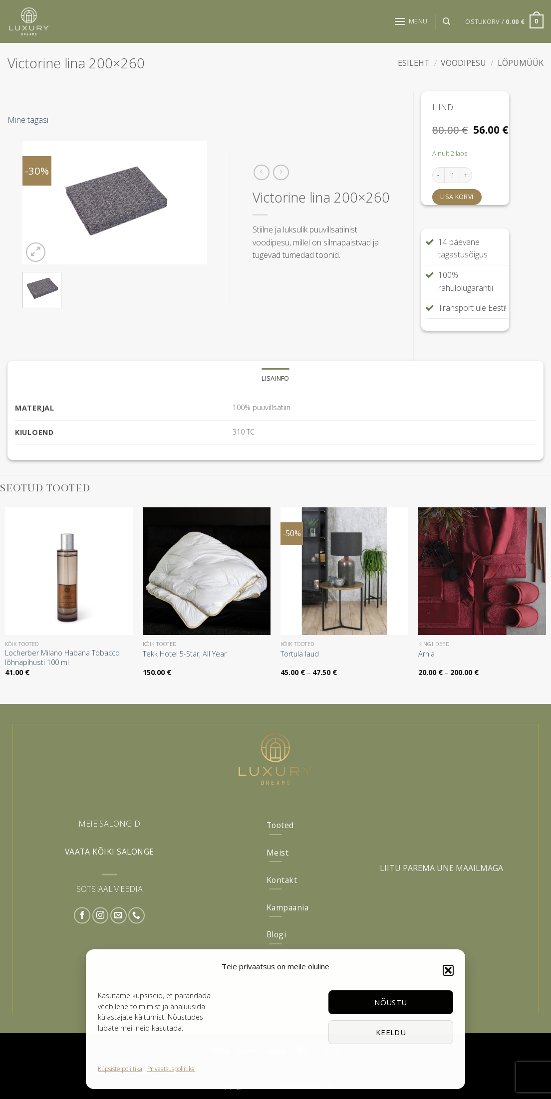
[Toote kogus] (452, 175)
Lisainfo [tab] (275, 378)
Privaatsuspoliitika (171, 1069)
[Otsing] (446, 21)
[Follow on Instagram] (100, 915)
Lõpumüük (521, 62)
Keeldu (391, 1032)
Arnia (426, 654)
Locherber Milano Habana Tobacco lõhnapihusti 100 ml (62, 658)
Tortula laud (299, 654)
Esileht (414, 62)
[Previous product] (280, 172)
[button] (448, 970)
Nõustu (390, 1002)
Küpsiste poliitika (120, 1069)
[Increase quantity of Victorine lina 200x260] (466, 175)
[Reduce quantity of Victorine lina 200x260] (438, 175)
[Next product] (261, 172)
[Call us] (136, 915)
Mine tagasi (27, 119)
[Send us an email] (118, 915)
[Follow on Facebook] (82, 915)
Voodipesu (463, 62)
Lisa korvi (457, 197)
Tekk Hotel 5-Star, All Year (185, 654)
